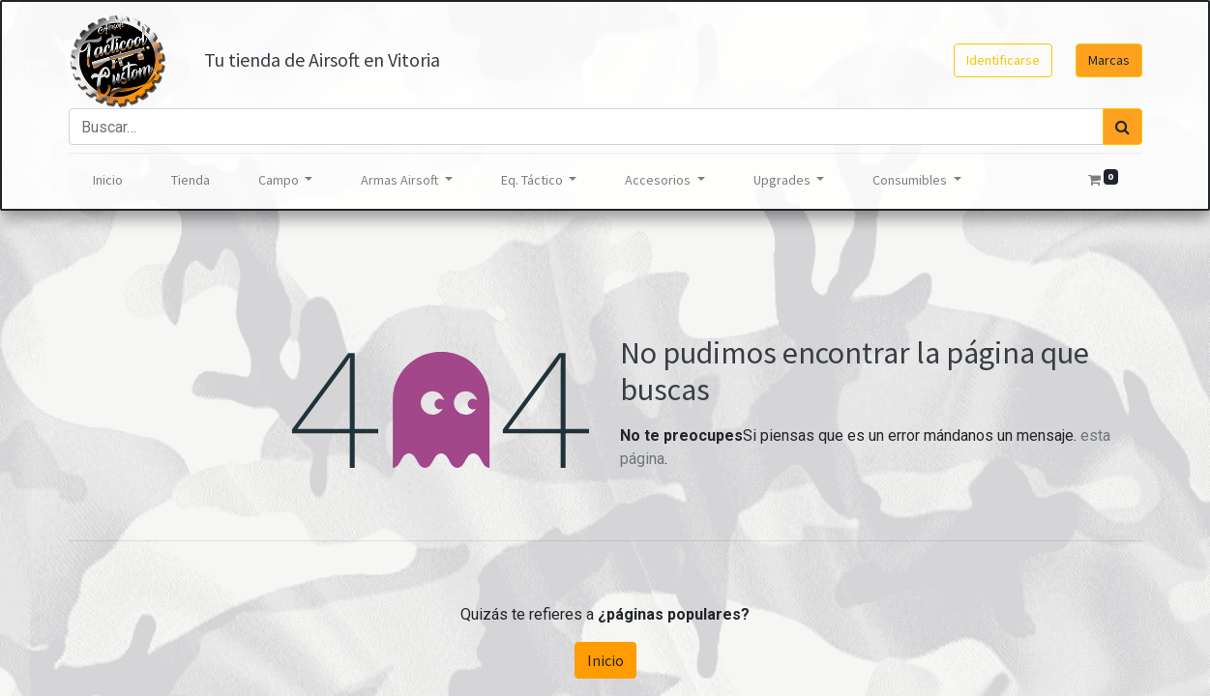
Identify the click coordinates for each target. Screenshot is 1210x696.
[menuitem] (108, 180)
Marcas (1109, 60)
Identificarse (1003, 60)
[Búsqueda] (1122, 126)
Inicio (605, 660)
